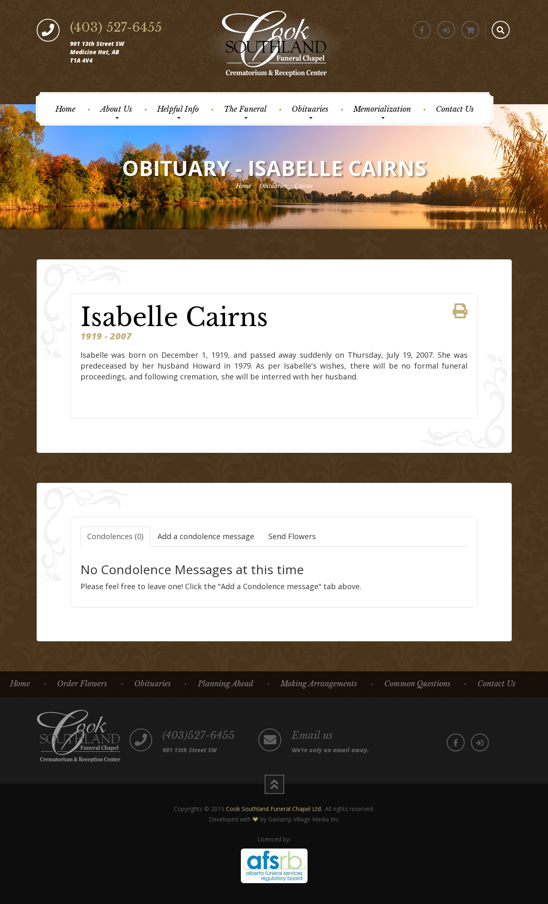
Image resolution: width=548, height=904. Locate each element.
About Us (116, 112)
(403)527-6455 (199, 735)
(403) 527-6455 (116, 27)
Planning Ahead (225, 683)
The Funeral (245, 112)
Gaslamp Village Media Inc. (304, 819)
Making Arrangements (318, 683)
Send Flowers (292, 536)
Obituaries (310, 112)
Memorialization (382, 112)
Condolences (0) (115, 536)
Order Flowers (82, 683)
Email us (312, 735)
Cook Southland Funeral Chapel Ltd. (274, 809)
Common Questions (417, 683)
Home (65, 109)
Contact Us (455, 109)
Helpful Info (178, 112)
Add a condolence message (206, 536)
